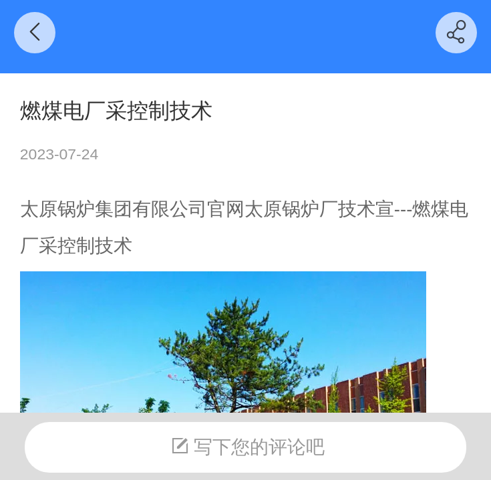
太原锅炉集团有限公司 (113, 209)
